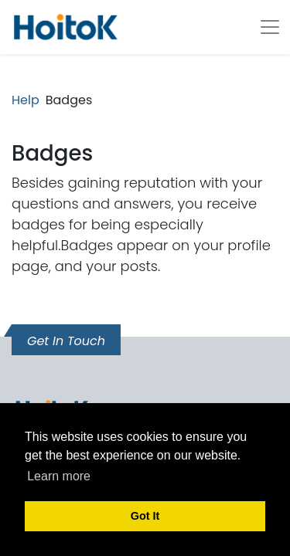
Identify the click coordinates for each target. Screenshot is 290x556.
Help (25, 100)
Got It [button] (145, 516)
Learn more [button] (58, 476)
